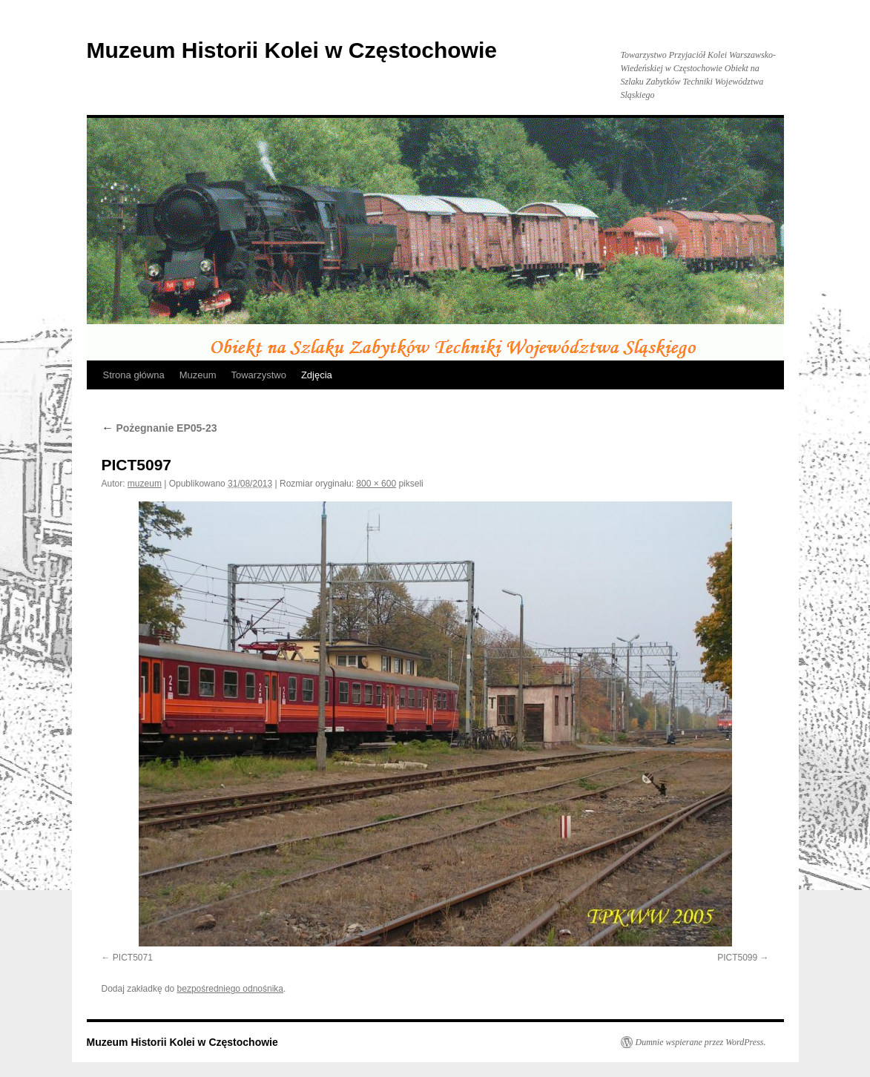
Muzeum (198, 375)
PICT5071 (133, 957)
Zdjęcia (316, 375)
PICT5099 (737, 957)
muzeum (145, 483)
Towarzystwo (258, 375)
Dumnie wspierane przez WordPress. (701, 1042)
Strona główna (134, 375)
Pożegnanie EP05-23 (159, 428)
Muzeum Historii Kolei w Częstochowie (292, 50)
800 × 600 (376, 483)
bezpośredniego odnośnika (230, 989)
